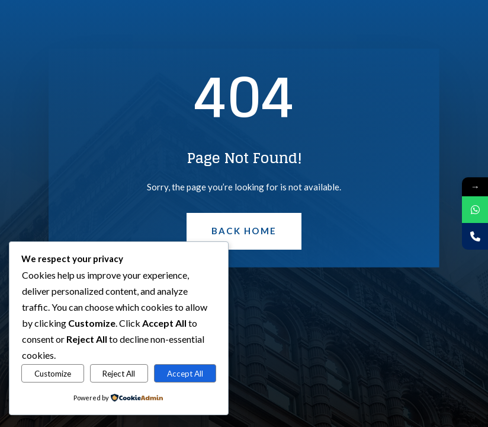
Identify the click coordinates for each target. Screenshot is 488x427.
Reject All (118, 373)
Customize (52, 373)
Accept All (185, 373)
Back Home (244, 230)
